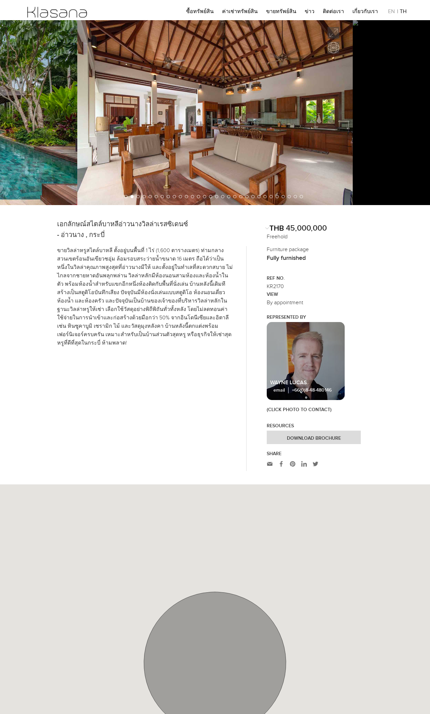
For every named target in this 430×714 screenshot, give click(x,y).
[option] (215, 112)
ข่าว (309, 12)
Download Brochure (314, 438)
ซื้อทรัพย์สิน (200, 12)
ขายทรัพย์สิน (281, 12)
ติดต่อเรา (333, 12)
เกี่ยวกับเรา (365, 12)
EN (391, 12)
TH (403, 12)
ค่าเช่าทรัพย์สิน (240, 12)
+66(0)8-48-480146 (312, 390)
